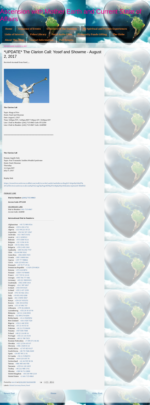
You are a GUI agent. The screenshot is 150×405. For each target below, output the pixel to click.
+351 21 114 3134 (24, 336)
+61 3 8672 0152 (23, 235)
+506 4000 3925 (24, 255)
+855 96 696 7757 (24, 250)
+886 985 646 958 (22, 364)
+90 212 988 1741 (22, 369)
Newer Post (9, 393)
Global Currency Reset (17, 385)
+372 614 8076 (21, 270)
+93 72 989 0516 (26, 225)
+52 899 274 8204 (22, 316)
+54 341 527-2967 (25, 232)
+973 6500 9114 (22, 240)
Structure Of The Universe (62, 29)
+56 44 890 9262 (20, 252)
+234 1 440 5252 (22, 323)
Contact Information (41, 40)
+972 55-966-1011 (21, 293)
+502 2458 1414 (24, 283)
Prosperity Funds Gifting (92, 34)
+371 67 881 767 (21, 306)
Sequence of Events (29, 29)
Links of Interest (14, 34)
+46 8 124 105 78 (22, 359)
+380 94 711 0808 (23, 371)
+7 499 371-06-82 (32, 341)
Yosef (28, 385)
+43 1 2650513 (21, 237)
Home (8, 29)
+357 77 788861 (22, 260)
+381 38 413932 (22, 303)
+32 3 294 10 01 (22, 242)
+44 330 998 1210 (30, 374)
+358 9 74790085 (22, 273)
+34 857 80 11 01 (21, 354)
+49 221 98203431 (24, 280)
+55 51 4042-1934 (22, 245)
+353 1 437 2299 (22, 290)
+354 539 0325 (21, 288)
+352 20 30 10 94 (26, 311)
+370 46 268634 (23, 308)
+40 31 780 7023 (23, 338)
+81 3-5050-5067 (21, 298)
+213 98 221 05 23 (23, 230)
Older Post (97, 393)
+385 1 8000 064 (22, 257)
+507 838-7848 (22, 331)
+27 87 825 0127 (26, 348)
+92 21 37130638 (23, 328)
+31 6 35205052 (26, 318)
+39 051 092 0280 (20, 295)
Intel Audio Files (62, 34)
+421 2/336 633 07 (23, 343)
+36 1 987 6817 (23, 285)
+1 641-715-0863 (27, 376)
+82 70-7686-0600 (27, 351)
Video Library (38, 34)
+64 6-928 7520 (26, 321)
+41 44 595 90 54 (26, 361)
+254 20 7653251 (21, 300)
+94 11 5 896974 (23, 356)
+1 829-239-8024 (32, 268)
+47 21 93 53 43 (22, 326)
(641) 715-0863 (28, 198)
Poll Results (66, 40)
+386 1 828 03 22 (23, 346)
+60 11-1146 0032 (24, 313)
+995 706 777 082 (23, 278)
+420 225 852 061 (21, 262)
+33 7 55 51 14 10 (22, 275)
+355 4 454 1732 (22, 227)
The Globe (119, 34)
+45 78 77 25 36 (23, 265)
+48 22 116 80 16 (22, 333)
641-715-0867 (26, 209)
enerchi (14, 382)
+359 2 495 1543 (23, 247)
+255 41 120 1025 (24, 366)
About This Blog (14, 40)
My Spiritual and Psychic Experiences (105, 29)
